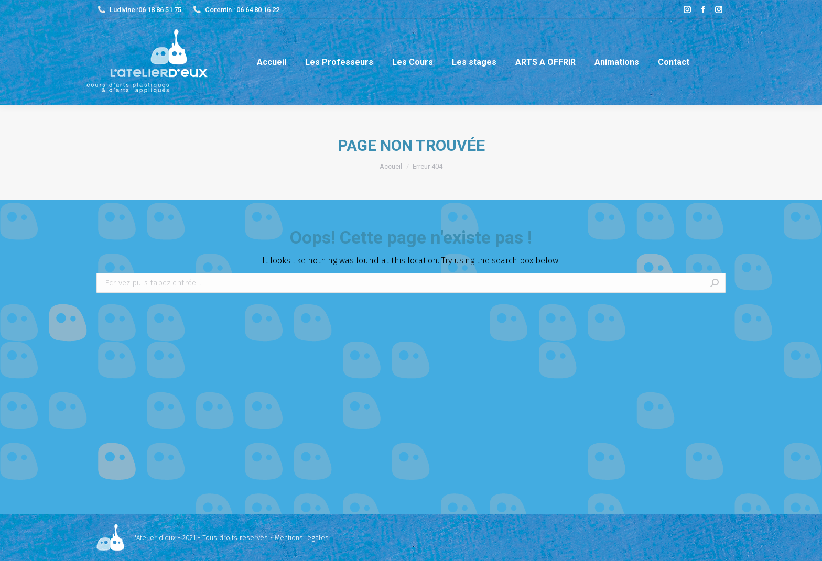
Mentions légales (302, 538)
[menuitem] (271, 62)
